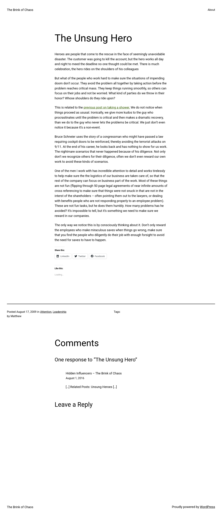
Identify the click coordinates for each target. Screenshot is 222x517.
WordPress (207, 507)
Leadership (59, 311)
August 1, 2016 (75, 378)
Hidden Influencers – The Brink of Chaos (94, 373)
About (211, 9)
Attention (46, 311)
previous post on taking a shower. (107, 107)
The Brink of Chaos (20, 10)
